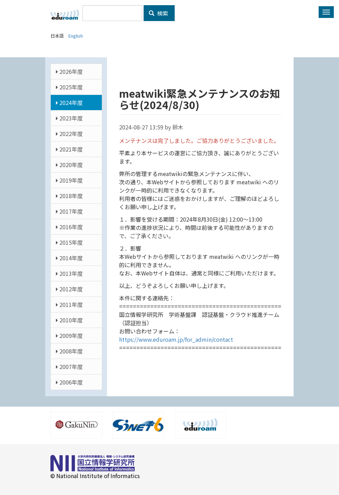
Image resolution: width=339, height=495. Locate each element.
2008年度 (69, 351)
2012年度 (69, 289)
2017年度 (69, 211)
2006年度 (69, 382)
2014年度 (69, 258)
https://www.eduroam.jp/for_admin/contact (176, 339)
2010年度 (69, 320)
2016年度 (69, 227)
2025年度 (69, 87)
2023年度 (69, 118)
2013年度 (69, 273)
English (75, 35)
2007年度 (69, 366)
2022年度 (69, 133)
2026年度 (69, 71)
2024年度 (69, 102)
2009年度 (69, 335)
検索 (158, 13)
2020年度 (69, 165)
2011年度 (69, 304)
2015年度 (69, 242)
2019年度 (69, 180)
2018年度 (69, 196)
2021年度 (69, 149)
